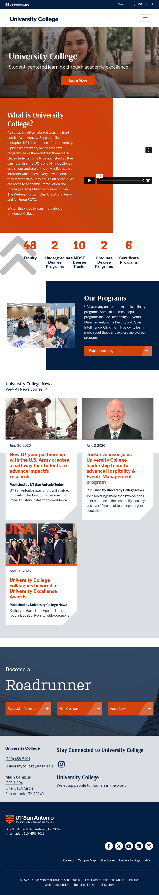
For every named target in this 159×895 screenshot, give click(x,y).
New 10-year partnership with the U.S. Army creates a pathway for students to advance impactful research (39, 465)
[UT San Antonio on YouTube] (129, 846)
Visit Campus (79, 709)
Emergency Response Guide (104, 879)
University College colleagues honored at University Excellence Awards (34, 588)
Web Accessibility (56, 884)
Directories (107, 860)
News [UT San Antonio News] (121, 4)
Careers (68, 860)
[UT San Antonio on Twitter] (119, 846)
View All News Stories (27, 389)
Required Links (84, 884)
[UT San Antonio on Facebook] (109, 846)
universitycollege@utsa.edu (29, 766)
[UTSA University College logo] (33, 18)
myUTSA (137, 4)
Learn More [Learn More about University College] (78, 80)
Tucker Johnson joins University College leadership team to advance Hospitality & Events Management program (111, 468)
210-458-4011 (34, 833)
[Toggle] (145, 17)
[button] (151, 4)
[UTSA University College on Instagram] (62, 765)
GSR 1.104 (14, 782)
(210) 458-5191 (18, 758)
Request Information (28, 709)
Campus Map (87, 860)
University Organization (135, 860)
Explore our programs (119, 351)
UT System (107, 884)
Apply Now (130, 709)
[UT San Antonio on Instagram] (149, 846)
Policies (134, 879)
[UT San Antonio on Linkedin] (139, 846)
